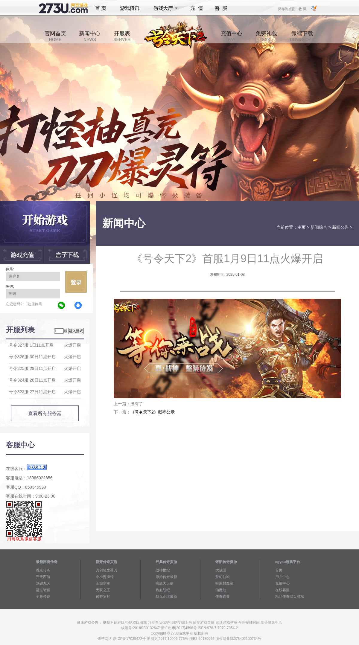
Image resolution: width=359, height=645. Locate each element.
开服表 (121, 36)
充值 (196, 8)
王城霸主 (103, 583)
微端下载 (302, 36)
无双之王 (103, 590)
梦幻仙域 (222, 577)
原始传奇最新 (166, 577)
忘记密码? (14, 304)
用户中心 (282, 577)
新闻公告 (340, 227)
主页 (301, 227)
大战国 (220, 570)
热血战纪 (163, 590)
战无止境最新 (166, 596)
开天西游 (43, 577)
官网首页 (55, 36)
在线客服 (282, 590)
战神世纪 (163, 570)
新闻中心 (90, 36)
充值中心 (231, 36)
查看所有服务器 (45, 413)
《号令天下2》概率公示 (152, 412)
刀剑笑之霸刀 (106, 570)
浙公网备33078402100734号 (238, 639)
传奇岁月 (103, 596)
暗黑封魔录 (224, 583)
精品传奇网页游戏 (289, 596)
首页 (100, 8)
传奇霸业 (222, 596)
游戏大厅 (164, 8)
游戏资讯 (130, 8)
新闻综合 (319, 227)
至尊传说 (43, 596)
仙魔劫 (220, 590)
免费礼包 (266, 36)
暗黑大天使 (165, 583)
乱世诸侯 (43, 590)
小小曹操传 (105, 577)
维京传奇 (43, 570)
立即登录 (76, 282)
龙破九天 (43, 583)
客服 (221, 8)
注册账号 (35, 304)
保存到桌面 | (288, 9)
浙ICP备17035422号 (129, 639)
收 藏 (302, 9)
